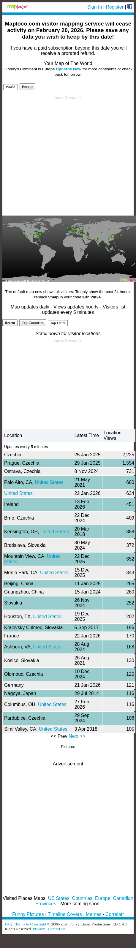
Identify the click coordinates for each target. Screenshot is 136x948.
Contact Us (57, 929)
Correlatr (114, 914)
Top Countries (32, 323)
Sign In (94, 7)
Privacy (39, 929)
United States (49, 482)
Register (115, 7)
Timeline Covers (65, 914)
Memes (93, 914)
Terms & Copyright (30, 924)
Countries (82, 898)
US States (58, 898)
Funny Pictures (28, 914)
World (10, 87)
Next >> (77, 736)
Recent (10, 323)
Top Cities (58, 323)
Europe (27, 87)
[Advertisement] (67, 155)
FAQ (8, 924)
